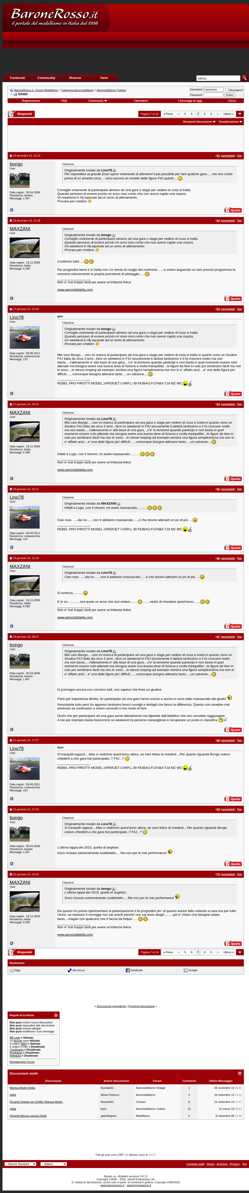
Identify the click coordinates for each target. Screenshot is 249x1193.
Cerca (232, 100)
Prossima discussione (141, 1006)
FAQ (64, 100)
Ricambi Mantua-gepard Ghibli (28, 1115)
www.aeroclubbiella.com (75, 290)
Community (97, 100)
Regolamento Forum (22, 1061)
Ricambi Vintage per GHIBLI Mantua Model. (36, 1101)
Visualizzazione (229, 121)
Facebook (136, 970)
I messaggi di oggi (190, 100)
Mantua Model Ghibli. (23, 1087)
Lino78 (17, 317)
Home (210, 1164)
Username (196, 89)
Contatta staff (195, 1164)
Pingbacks (16, 1052)
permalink (228, 155)
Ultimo (229, 113)
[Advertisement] (170, 45)
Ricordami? (234, 90)
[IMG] (23, 1043)
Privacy (235, 1164)
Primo (168, 113)
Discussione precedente (111, 1006)
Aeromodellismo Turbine (111, 90)
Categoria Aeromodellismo (77, 90)
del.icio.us (78, 970)
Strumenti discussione (197, 121)
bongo (16, 164)
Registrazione (31, 100)
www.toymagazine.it (139, 1185)
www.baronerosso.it (112, 1185)
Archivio (222, 1164)
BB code (15, 1037)
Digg (17, 970)
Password (196, 94)
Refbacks (15, 1055)
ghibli (13, 1094)
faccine (17, 1040)
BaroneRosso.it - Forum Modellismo (36, 90)
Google (192, 970)
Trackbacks (17, 1049)
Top (244, 1164)
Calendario (141, 100)
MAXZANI (20, 228)
